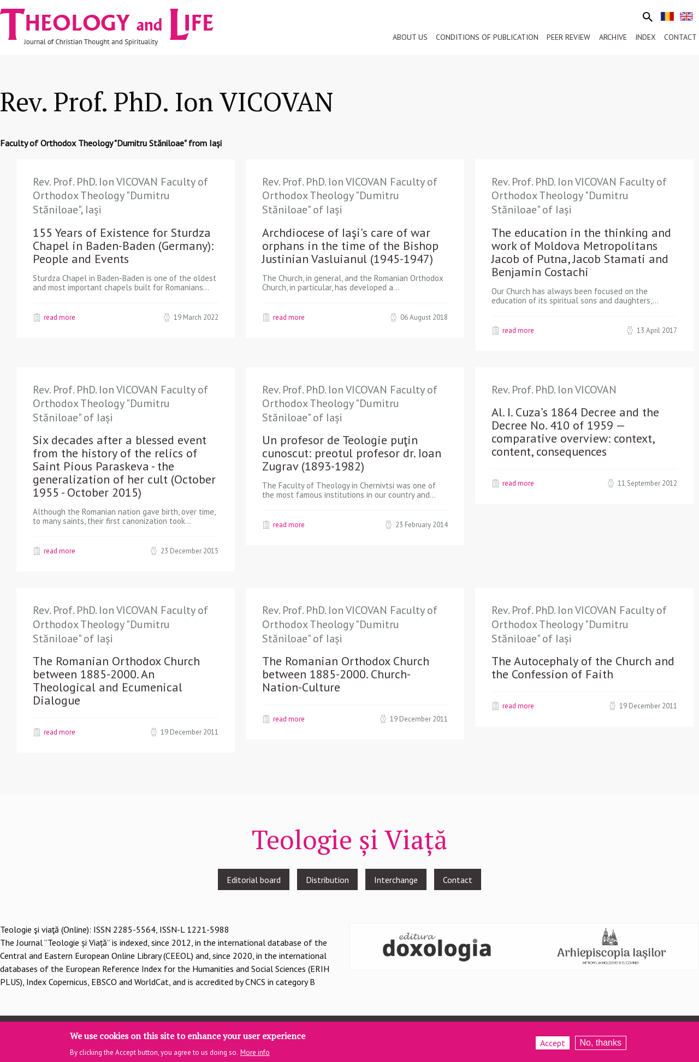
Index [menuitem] (645, 37)
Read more (59, 317)
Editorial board (254, 879)
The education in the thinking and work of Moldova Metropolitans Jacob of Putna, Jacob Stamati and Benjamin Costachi (581, 252)
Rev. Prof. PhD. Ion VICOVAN (554, 390)
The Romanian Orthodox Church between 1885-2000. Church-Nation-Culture (345, 674)
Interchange (396, 879)
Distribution (327, 879)
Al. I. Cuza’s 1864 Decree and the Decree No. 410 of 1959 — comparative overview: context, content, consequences (575, 431)
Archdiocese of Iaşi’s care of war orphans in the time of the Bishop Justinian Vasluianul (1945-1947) (350, 245)
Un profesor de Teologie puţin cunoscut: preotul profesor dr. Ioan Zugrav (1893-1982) (351, 453)
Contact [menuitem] (680, 37)
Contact (457, 879)
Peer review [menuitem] (568, 37)
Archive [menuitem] (613, 37)
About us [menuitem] (410, 37)
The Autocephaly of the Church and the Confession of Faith (582, 667)
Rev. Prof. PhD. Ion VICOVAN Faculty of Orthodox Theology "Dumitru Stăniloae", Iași (120, 196)
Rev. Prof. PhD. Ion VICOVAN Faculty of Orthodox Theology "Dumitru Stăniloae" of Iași (349, 196)
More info (255, 1054)
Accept (552, 1045)
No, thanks (600, 1045)
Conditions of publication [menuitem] (487, 37)
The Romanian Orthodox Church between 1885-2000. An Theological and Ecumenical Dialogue (116, 680)
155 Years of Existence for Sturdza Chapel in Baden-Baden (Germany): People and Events (123, 245)
